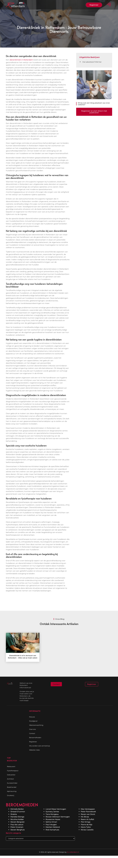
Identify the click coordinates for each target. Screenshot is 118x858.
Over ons (32, 729)
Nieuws (32, 717)
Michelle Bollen (17, 809)
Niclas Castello (87, 830)
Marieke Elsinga (17, 817)
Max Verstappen (88, 809)
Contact (32, 733)
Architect (10, 779)
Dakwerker (11, 775)
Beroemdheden (35, 737)
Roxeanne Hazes (53, 819)
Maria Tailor (86, 827)
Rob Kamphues (52, 830)
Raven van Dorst (88, 814)
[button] (109, 4)
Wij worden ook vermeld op (39, 746)
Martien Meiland (53, 827)
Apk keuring (11, 791)
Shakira (13, 814)
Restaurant (11, 766)
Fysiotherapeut (12, 771)
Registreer (33, 742)
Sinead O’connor (17, 811)
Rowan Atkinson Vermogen (58, 817)
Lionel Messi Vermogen (56, 809)
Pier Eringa (85, 822)
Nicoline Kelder (17, 819)
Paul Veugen (51, 824)
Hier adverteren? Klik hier (92, 62)
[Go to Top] (110, 841)
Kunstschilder (12, 783)
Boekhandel (11, 787)
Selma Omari (51, 822)
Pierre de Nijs (86, 824)
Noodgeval (33, 721)
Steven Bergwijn (17, 822)
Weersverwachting (36, 725)
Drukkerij (10, 795)
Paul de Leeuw (16, 824)
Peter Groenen (16, 827)
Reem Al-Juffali (87, 819)
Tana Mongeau (52, 814)
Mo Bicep (85, 817)
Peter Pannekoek (88, 811)
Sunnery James (52, 811)
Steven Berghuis (17, 830)
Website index (34, 750)
